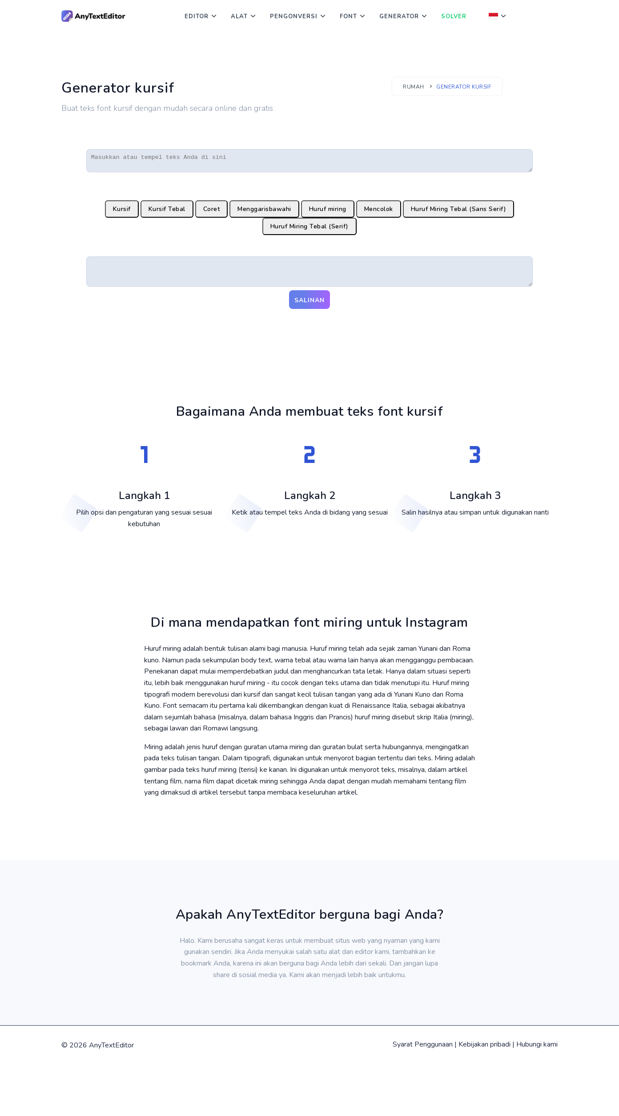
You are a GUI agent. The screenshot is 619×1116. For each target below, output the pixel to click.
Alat (239, 16)
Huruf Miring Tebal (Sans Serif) (458, 211)
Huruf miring (327, 211)
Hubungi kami (537, 1050)
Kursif (122, 211)
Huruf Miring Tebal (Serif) (309, 229)
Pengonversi (294, 16)
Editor (197, 16)
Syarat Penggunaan (423, 1050)
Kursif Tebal (167, 211)
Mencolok (378, 211)
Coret (211, 211)
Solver (453, 16)
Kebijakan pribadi (484, 1050)
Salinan (309, 306)
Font (348, 16)
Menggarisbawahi (264, 211)
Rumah (413, 86)
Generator (399, 16)
